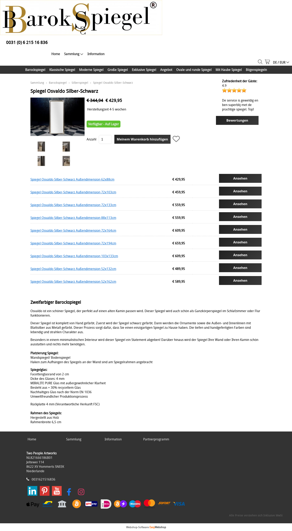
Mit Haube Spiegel (229, 69)
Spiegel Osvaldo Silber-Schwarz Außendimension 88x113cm (73, 217)
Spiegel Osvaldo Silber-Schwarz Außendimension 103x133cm (74, 256)
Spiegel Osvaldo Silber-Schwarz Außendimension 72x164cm (73, 230)
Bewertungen (237, 120)
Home (55, 54)
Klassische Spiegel (62, 69)
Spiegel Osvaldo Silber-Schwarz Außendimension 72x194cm (73, 243)
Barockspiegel (35, 69)
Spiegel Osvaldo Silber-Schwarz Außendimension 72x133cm (73, 205)
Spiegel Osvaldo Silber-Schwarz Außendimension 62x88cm (72, 179)
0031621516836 (43, 479)
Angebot (166, 69)
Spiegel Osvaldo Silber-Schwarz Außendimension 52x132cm (73, 269)
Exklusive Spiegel (144, 69)
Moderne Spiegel (91, 69)
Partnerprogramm (156, 439)
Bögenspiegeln (256, 69)
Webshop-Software (146, 527)
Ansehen (240, 178)
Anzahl (91, 139)
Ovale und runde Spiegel (193, 69)
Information (95, 54)
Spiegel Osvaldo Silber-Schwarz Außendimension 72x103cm (73, 192)
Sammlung (73, 54)
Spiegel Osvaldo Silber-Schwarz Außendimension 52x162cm (73, 281)
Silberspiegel (80, 83)
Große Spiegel (117, 69)
